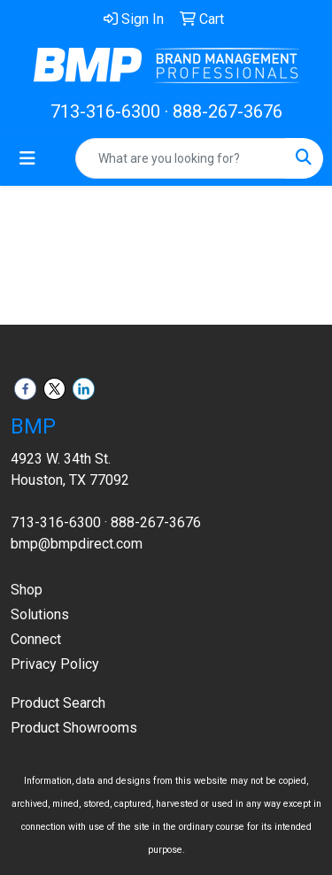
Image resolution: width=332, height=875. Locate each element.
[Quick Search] (180, 158)
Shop (26, 589)
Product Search (58, 703)
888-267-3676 (227, 111)
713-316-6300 (105, 111)
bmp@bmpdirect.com (77, 543)
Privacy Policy (55, 664)
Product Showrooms (74, 727)
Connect (36, 639)
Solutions (40, 614)
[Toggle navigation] (27, 158)
